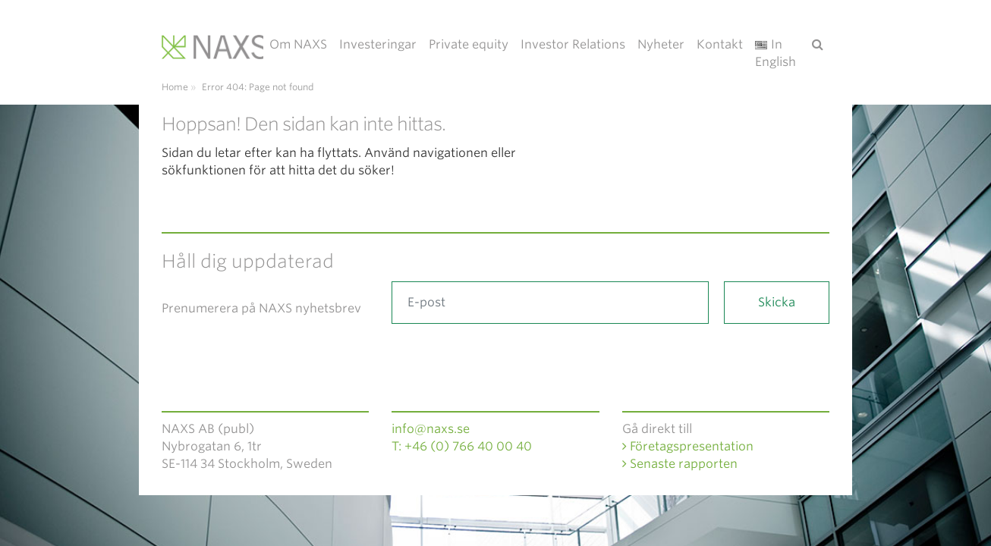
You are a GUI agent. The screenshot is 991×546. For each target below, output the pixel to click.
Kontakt (720, 44)
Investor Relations (573, 44)
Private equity (468, 44)
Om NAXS (298, 44)
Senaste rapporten (680, 464)
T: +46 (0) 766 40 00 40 (462, 446)
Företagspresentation (687, 446)
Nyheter (660, 44)
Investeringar (378, 44)
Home (175, 87)
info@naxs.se (431, 429)
